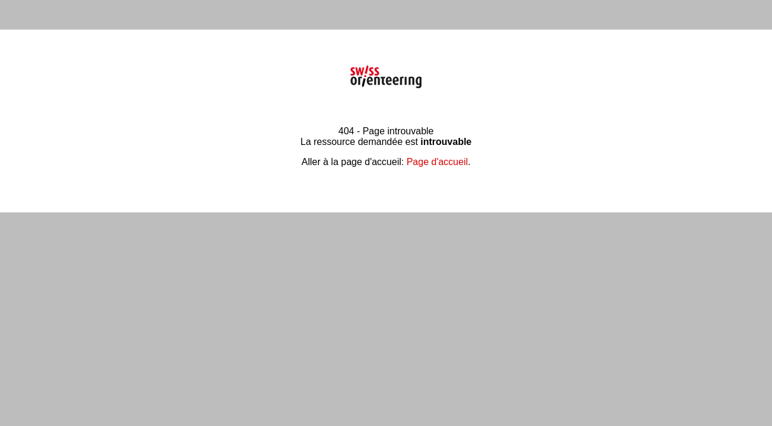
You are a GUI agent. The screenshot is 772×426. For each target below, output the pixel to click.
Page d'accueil (437, 162)
